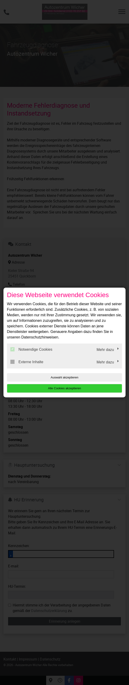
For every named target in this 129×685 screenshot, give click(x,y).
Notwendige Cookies (31, 349)
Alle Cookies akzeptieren (64, 388)
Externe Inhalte (26, 362)
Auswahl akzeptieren (64, 377)
